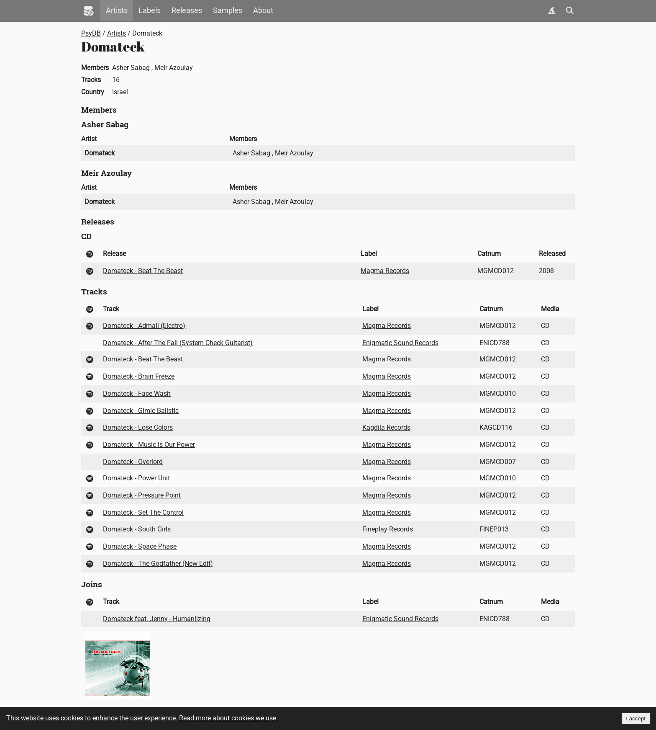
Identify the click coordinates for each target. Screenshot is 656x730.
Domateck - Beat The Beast (143, 271)
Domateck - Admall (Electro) (144, 326)
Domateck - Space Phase (140, 546)
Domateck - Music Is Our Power (149, 445)
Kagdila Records (386, 427)
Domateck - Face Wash (137, 393)
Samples (227, 10)
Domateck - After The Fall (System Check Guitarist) (178, 343)
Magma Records (385, 271)
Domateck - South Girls (137, 529)
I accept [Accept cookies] (636, 718)
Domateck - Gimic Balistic (141, 411)
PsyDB (91, 33)
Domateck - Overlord (133, 462)
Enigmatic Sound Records (400, 343)
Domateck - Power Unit (136, 478)
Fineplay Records (387, 529)
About (263, 10)
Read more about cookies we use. (228, 718)
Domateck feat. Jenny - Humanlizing (156, 619)
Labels (149, 10)
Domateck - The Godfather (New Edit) (158, 563)
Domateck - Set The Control (143, 512)
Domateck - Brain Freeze (138, 376)
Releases (187, 10)
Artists (117, 10)
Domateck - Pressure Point (142, 495)
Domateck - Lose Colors (138, 427)
